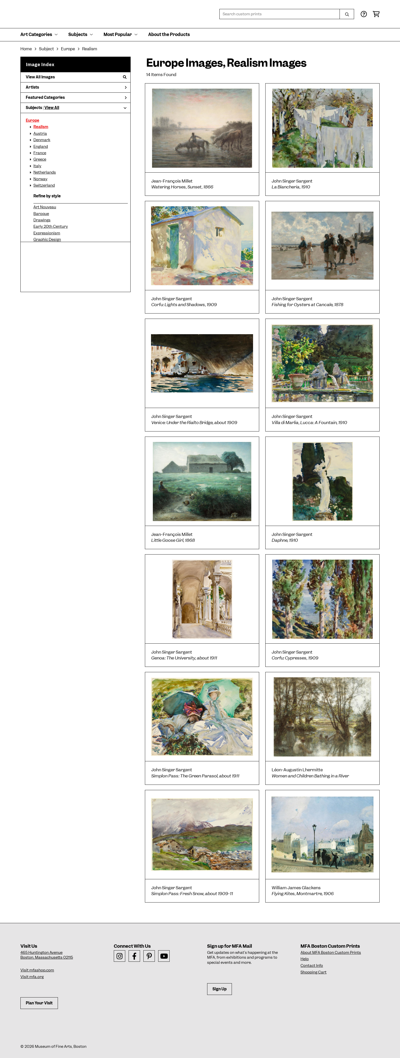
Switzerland (44, 185)
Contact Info (312, 965)
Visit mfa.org (32, 976)
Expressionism (46, 233)
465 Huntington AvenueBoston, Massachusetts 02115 (46, 955)
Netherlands (44, 172)
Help (305, 958)
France (39, 152)
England (40, 146)
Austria (40, 133)
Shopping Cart (314, 972)
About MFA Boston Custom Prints (331, 952)
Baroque (41, 213)
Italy (37, 166)
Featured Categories (76, 97)
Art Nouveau (44, 207)
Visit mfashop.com (37, 970)
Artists (76, 87)
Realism (40, 126)
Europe (32, 120)
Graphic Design (47, 239)
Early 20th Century (50, 226)
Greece (39, 159)
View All (51, 107)
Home (26, 49)
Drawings (42, 220)
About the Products (169, 34)
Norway (40, 179)
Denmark (41, 139)
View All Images (76, 77)
